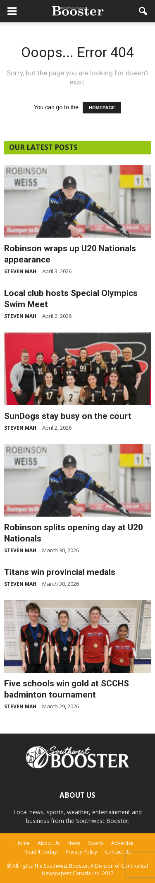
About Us (49, 843)
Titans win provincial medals (59, 572)
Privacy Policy (81, 851)
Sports (95, 843)
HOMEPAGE (102, 107)
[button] (143, 11)
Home (22, 843)
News (73, 843)
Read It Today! (41, 851)
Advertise (122, 843)
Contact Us (118, 851)
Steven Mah (20, 271)
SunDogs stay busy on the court (67, 416)
